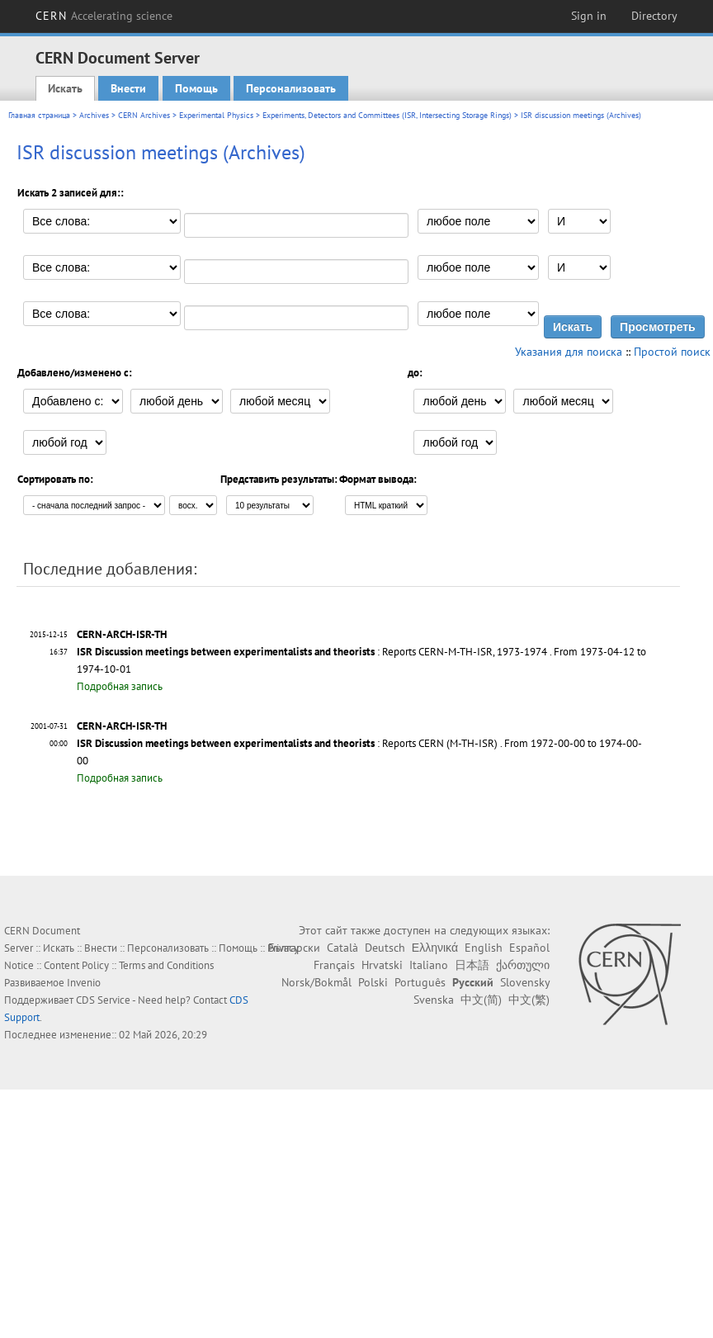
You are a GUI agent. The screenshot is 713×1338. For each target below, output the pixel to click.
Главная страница (39, 115)
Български (294, 947)
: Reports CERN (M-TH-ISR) (287, 743)
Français (334, 964)
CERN (103, 15)
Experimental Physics (216, 115)
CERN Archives (144, 115)
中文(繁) (529, 999)
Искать (65, 88)
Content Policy (76, 965)
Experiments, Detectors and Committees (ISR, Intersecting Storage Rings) (387, 115)
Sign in (589, 15)
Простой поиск (672, 351)
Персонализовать (291, 88)
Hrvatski (382, 964)
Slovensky (525, 982)
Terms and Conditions (166, 965)
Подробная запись (120, 686)
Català (342, 947)
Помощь (196, 88)
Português (420, 982)
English (484, 947)
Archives (94, 115)
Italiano (428, 964)
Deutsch (385, 947)
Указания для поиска (568, 351)
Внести (128, 88)
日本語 (472, 964)
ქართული (523, 964)
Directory (654, 15)
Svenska (433, 999)
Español (529, 947)
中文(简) (481, 999)
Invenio (84, 983)
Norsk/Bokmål (316, 982)
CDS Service (103, 1000)
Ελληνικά (435, 947)
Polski (373, 982)
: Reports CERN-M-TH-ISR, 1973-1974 (312, 652)
